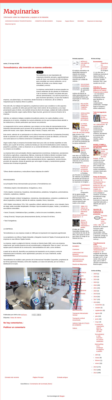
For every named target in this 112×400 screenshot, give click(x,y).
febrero (97, 360)
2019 (95, 293)
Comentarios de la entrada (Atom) (41, 384)
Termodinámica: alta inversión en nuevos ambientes (99, 337)
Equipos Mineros (69, 21)
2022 (95, 285)
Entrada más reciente (12, 377)
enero (97, 363)
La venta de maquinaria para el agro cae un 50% (99, 328)
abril (97, 355)
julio (96, 316)
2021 (95, 288)
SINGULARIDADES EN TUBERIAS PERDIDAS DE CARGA (85, 116)
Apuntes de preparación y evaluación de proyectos (98, 211)
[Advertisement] (56, 42)
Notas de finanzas (99, 177)
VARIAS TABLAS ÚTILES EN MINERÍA (81, 324)
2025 (95, 276)
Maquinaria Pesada (79, 293)
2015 (95, 367)
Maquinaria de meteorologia (94, 21)
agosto (97, 313)
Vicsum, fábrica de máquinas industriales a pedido (85, 223)
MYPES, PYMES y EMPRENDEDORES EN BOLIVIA (100, 146)
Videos (75, 328)
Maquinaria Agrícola (79, 279)
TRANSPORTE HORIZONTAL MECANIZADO (78, 308)
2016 (95, 302)
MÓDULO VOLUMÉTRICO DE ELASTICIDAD (85, 65)
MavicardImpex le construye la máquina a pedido (99, 347)
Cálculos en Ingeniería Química (100, 87)
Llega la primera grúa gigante (85, 148)
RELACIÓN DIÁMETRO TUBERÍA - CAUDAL (84, 106)
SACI (74, 303)
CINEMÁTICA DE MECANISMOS (44, 21)
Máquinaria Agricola (10, 24)
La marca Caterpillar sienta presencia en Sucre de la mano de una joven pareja (81, 128)
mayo (97, 322)
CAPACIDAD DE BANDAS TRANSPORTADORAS (18, 21)
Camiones (76, 249)
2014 (95, 370)
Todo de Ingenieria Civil (99, 113)
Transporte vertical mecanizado (79, 319)
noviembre (99, 305)
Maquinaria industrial (79, 290)
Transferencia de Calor (99, 243)
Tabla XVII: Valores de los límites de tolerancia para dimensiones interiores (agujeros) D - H (81, 211)
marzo (97, 357)
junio (97, 319)
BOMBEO (76, 246)
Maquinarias (21, 11)
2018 (95, 296)
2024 (95, 279)
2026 (95, 274)
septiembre (99, 310)
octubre (98, 307)
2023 (95, 282)
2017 (95, 299)
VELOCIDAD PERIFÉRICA (85, 85)
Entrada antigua (62, 377)
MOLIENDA (81, 21)
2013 (95, 372)
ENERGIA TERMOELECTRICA (79, 271)
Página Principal (38, 377)
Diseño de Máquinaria (80, 264)
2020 (95, 291)
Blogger (61, 396)
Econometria (97, 61)
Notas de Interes (15, 317)
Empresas (59, 21)
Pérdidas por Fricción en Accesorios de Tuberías (85, 168)
